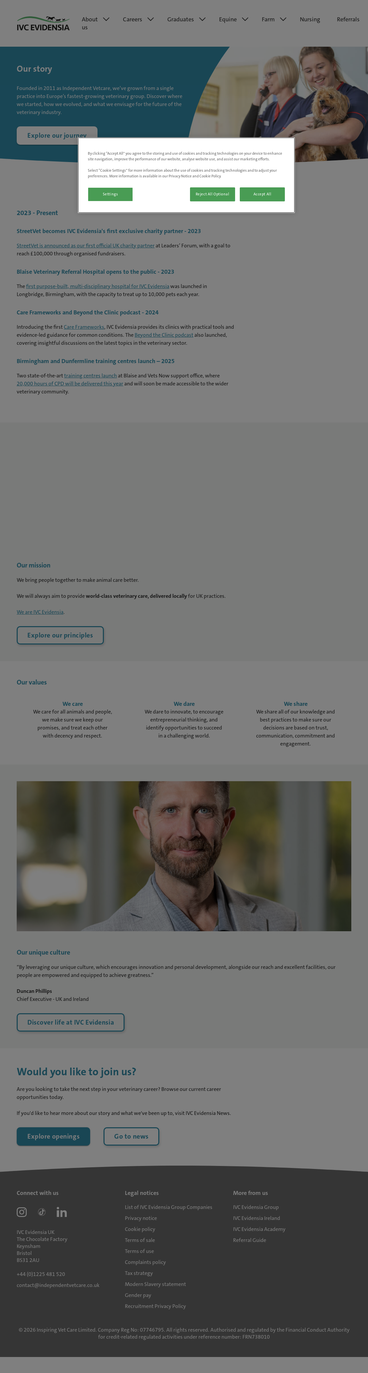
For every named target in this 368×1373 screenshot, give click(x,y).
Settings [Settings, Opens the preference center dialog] (110, 194)
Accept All (262, 194)
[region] (186, 175)
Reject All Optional (212, 194)
